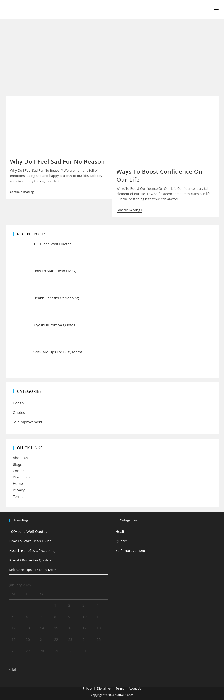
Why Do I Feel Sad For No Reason (57, 161)
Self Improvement (28, 422)
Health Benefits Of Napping (32, 550)
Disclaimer (21, 477)
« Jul (12, 669)
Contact (19, 470)
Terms (18, 496)
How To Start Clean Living (30, 541)
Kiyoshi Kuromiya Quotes (30, 560)
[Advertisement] (112, 55)
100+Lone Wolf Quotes (28, 531)
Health (18, 402)
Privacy (19, 489)
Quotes (19, 412)
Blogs (17, 464)
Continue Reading (23, 192)
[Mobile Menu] (216, 9)
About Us (20, 457)
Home (18, 483)
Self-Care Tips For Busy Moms (34, 569)
